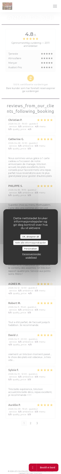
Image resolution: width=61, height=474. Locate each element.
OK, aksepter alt (30, 236)
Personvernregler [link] (31, 254)
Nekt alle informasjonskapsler (30, 242)
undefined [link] (31, 257)
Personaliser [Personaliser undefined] (30, 248)
